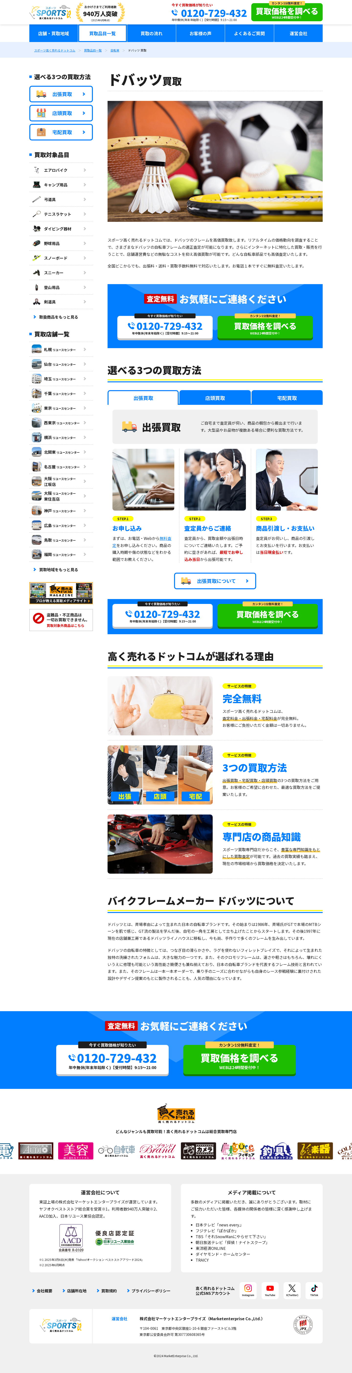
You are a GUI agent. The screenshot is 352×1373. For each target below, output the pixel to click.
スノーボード (49, 258)
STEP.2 (194, 518)
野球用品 (46, 243)
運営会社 (298, 33)
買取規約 (109, 1291)
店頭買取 (54, 113)
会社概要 (44, 1291)
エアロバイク (49, 170)
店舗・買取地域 (53, 33)
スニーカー (48, 272)
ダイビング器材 (51, 228)
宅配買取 (54, 132)
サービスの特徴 (239, 686)
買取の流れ (152, 33)
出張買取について (208, 581)
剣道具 (44, 301)
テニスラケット (51, 214)
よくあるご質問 (249, 33)
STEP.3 (266, 518)
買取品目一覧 (102, 33)
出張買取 (54, 94)
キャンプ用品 (49, 184)
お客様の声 (200, 33)
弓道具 (44, 199)
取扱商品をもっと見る (58, 317)
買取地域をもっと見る (58, 569)
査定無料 (160, 298)
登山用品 (46, 287)
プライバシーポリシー (151, 1291)
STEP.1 (123, 518)
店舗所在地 (77, 1291)
